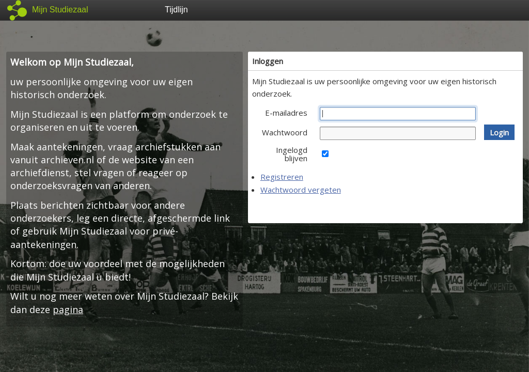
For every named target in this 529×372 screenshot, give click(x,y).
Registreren (281, 177)
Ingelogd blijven (291, 154)
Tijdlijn (176, 9)
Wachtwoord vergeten (300, 189)
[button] (499, 132)
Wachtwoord (284, 132)
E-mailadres (286, 112)
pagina (68, 309)
